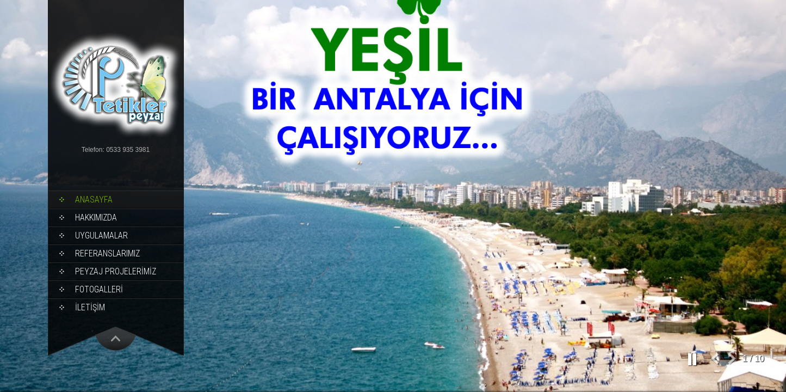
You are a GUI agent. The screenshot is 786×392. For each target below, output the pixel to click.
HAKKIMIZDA (96, 217)
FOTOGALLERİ (99, 289)
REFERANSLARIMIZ (107, 253)
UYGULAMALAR (101, 235)
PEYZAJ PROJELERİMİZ (115, 271)
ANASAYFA (94, 199)
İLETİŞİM (90, 307)
